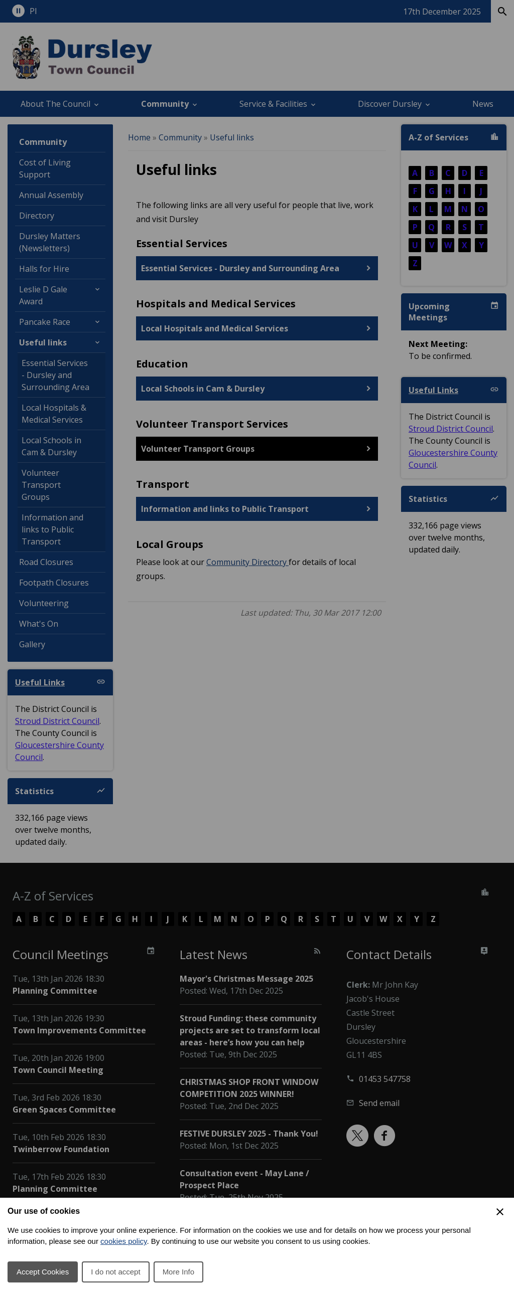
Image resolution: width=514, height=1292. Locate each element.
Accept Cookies (43, 1271)
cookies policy (123, 1241)
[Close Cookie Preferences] (500, 1212)
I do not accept (115, 1271)
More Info (178, 1271)
